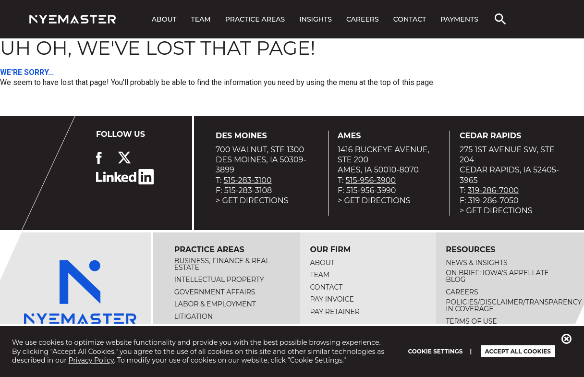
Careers (362, 19)
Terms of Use (471, 321)
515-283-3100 (248, 180)
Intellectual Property (219, 279)
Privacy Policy (91, 360)
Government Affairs (215, 292)
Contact (409, 19)
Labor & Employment (215, 304)
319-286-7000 (493, 190)
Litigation (193, 316)
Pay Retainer (335, 311)
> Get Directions (252, 200)
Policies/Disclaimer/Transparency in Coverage (514, 305)
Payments (459, 19)
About (164, 19)
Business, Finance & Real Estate (222, 264)
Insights (315, 19)
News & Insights (476, 262)
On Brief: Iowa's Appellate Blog (497, 276)
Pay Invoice (332, 299)
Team (201, 19)
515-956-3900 (371, 180)
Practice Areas (255, 19)
